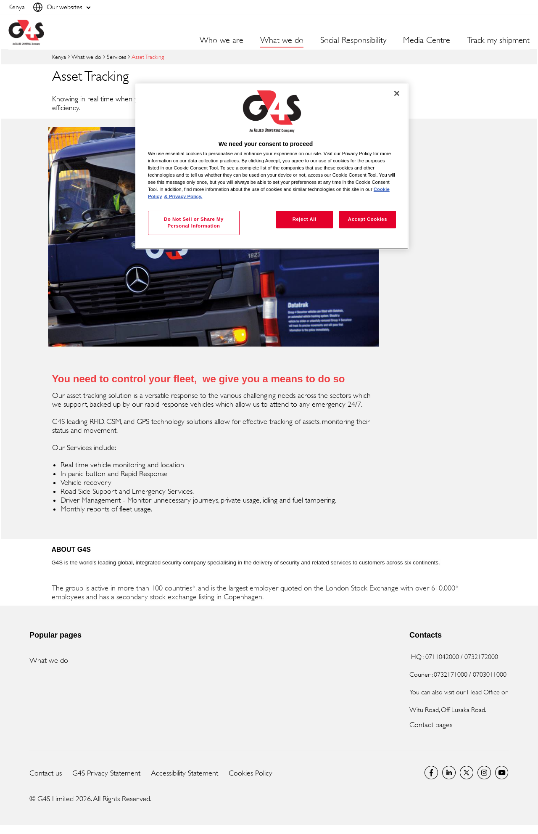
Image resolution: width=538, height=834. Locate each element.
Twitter (466, 772)
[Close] (397, 93)
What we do (86, 56)
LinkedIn (449, 772)
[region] (272, 166)
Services (116, 56)
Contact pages (430, 724)
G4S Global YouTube (502, 772)
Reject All (304, 219)
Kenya (59, 56)
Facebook (431, 772)
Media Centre (426, 40)
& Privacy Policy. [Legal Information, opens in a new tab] (183, 196)
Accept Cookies (367, 219)
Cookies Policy (250, 773)
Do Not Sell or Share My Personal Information (194, 222)
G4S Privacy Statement (106, 773)
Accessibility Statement (184, 773)
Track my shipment (498, 40)
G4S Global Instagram (484, 772)
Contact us (45, 773)
